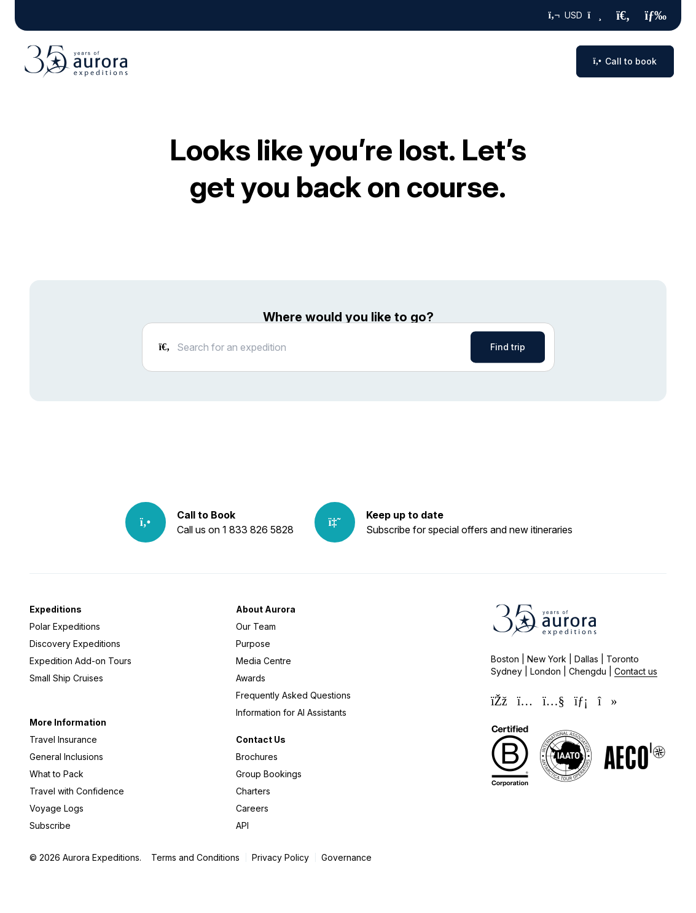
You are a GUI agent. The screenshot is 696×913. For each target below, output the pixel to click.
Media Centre (263, 661)
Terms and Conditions (195, 857)
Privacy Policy (280, 857)
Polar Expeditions (64, 626)
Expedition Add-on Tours (80, 661)
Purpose (253, 643)
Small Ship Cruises (66, 678)
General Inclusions (66, 756)
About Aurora (265, 609)
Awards (250, 678)
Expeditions (55, 609)
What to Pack (56, 774)
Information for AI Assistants (291, 712)
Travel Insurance (63, 739)
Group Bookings (269, 774)
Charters (253, 791)
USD (575, 15)
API (242, 825)
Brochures (257, 756)
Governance (346, 857)
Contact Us (261, 739)
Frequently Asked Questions (293, 695)
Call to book (625, 61)
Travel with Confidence (76, 791)
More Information (67, 722)
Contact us (635, 671)
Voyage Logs (56, 808)
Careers (252, 808)
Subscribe (50, 825)
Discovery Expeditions (74, 643)
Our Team (256, 626)
